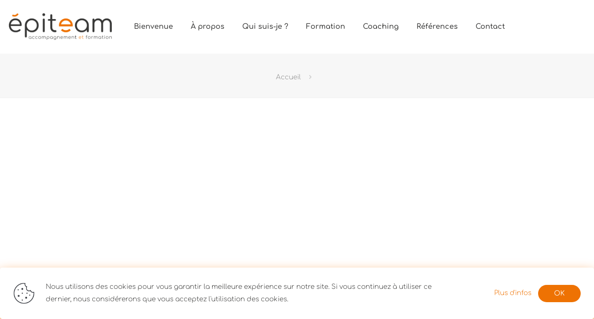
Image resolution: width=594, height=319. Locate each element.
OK (559, 293)
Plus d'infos (512, 293)
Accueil (288, 77)
